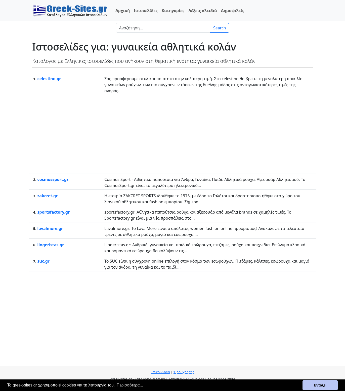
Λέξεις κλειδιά (202, 10)
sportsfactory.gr (53, 212)
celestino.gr (49, 78)
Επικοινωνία (160, 372)
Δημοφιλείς (232, 10)
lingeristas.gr (50, 245)
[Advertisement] (172, 133)
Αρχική (122, 10)
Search (219, 28)
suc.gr (43, 261)
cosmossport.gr (52, 179)
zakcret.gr (47, 196)
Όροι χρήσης (184, 372)
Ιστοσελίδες (145, 10)
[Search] (163, 28)
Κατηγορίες (173, 10)
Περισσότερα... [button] (130, 385)
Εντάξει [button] (320, 385)
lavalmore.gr (50, 228)
